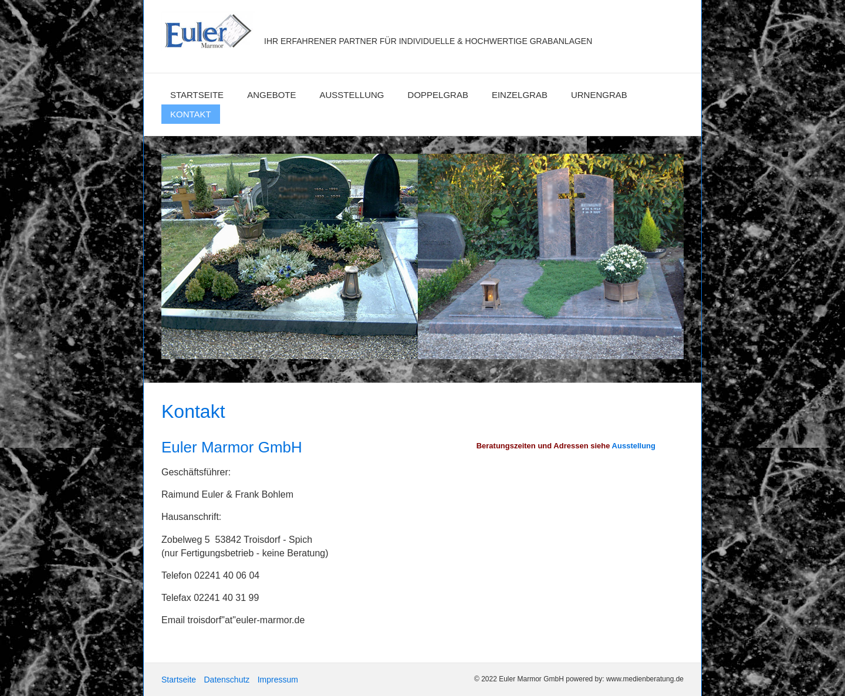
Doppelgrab (438, 95)
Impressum (278, 679)
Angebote (271, 95)
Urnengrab (599, 95)
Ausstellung (352, 95)
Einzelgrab (519, 95)
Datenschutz (226, 679)
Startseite (197, 95)
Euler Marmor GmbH (350, 22)
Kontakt (190, 114)
